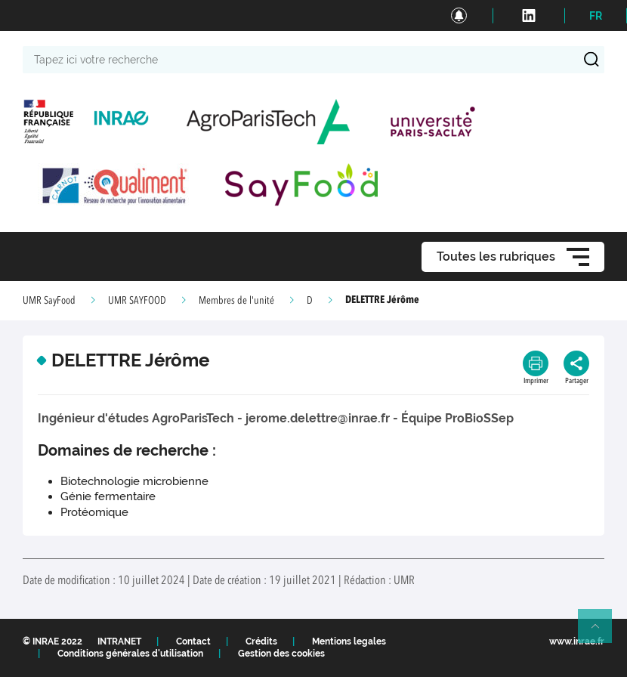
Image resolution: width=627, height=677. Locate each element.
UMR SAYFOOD (137, 300)
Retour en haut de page (601, 632)
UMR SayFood (49, 300)
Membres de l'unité (236, 300)
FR (595, 16)
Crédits (261, 641)
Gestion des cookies (281, 653)
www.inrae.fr (576, 641)
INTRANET (119, 641)
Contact (193, 641)
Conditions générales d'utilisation (130, 653)
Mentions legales (349, 641)
